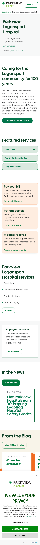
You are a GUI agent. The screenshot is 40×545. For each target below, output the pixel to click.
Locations (5, 12)
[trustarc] (34, 543)
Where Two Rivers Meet (14, 462)
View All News (11, 382)
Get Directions (10, 46)
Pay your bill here (12, 201)
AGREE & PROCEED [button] (20, 529)
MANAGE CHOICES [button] (20, 522)
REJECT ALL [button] (20, 535)
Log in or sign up (11, 225)
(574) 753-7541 (16, 50)
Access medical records (15, 250)
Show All (8, 310)
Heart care (10, 149)
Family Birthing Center (16, 158)
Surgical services (13, 167)
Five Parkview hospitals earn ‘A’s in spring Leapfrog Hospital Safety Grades (19, 405)
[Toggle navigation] (31, 5)
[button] (36, 475)
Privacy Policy (30, 516)
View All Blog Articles (14, 445)
